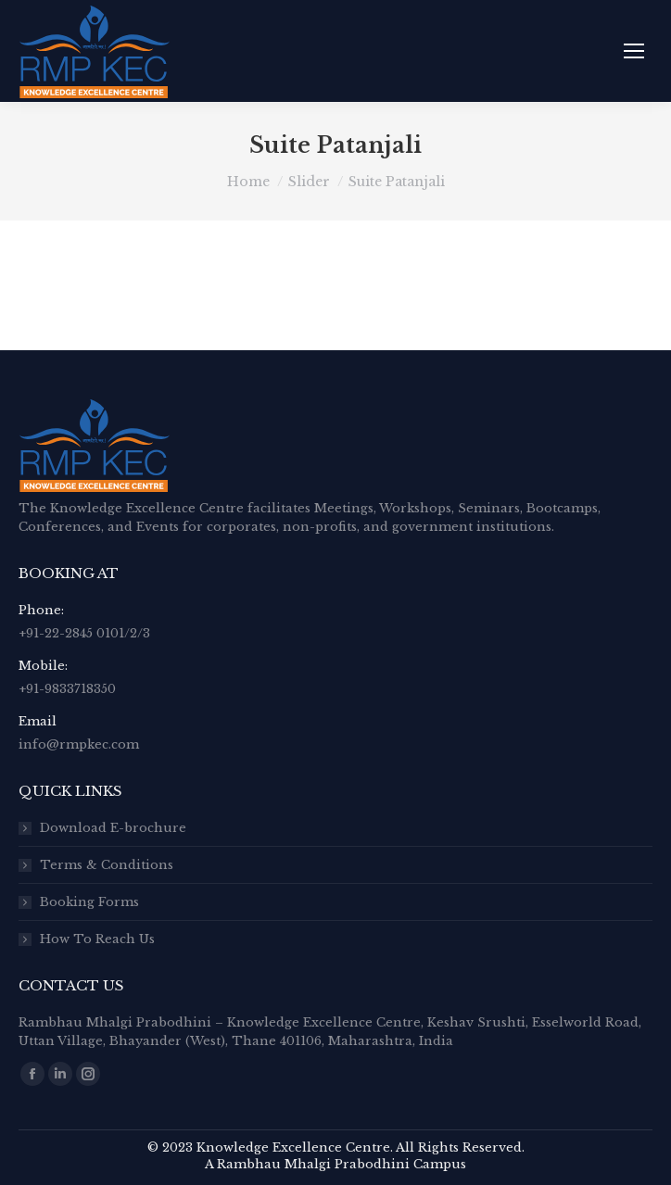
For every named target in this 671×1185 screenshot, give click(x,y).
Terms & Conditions (106, 865)
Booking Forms (89, 902)
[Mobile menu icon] (633, 50)
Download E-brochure (113, 828)
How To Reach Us (97, 939)
